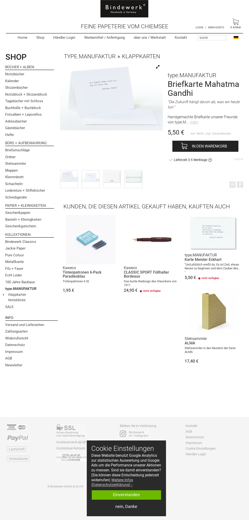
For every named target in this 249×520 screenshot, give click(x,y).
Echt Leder (13, 275)
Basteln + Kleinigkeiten (23, 219)
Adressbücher (16, 121)
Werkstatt (150, 37)
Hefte (9, 135)
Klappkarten (17, 294)
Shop (40, 37)
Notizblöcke (16, 300)
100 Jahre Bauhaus (20, 282)
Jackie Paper (15, 248)
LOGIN (199, 27)
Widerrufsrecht (16, 338)
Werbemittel (104, 37)
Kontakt (181, 37)
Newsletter (13, 365)
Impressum (14, 352)
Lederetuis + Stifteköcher (25, 190)
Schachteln (14, 184)
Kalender (12, 81)
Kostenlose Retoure (70, 448)
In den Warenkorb (209, 146)
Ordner (10, 157)
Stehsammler (15, 163)
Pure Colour (14, 255)
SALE (9, 307)
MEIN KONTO (216, 27)
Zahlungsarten (16, 331)
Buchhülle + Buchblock (23, 108)
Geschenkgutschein (20, 226)
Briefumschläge (17, 150)
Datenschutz (15, 345)
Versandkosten (221, 133)
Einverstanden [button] (126, 494)
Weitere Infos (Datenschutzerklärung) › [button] (112, 482)
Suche (203, 38)
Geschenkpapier (17, 213)
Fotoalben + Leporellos (23, 114)
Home (22, 37)
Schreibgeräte (16, 197)
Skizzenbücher (16, 87)
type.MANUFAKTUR (21, 289)
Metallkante (14, 262)
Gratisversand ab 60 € (72, 442)
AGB (8, 358)
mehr (194, 122)
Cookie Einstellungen (201, 448)
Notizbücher (14, 74)
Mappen (11, 170)
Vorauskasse (18, 459)
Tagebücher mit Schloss (24, 101)
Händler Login (64, 37)
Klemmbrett (14, 177)
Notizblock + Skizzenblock (26, 94)
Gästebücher (15, 128)
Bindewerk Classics (20, 242)
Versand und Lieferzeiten (24, 325)
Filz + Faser (14, 268)
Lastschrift (16, 449)
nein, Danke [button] (126, 506)
